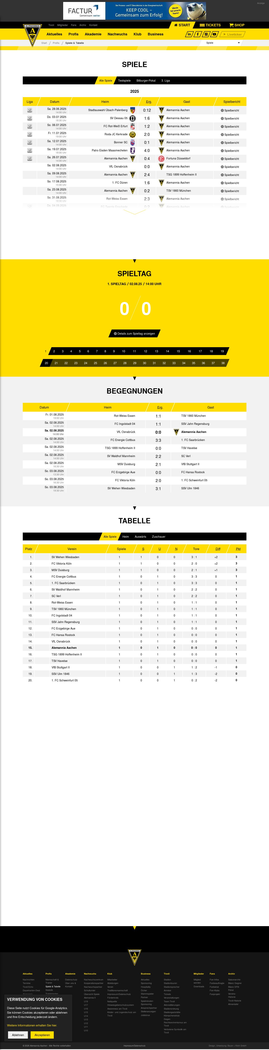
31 (154, 364)
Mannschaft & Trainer (52, 982)
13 (156, 352)
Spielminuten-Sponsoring (147, 1003)
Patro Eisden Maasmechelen (110, 151)
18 (211, 352)
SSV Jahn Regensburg (195, 425)
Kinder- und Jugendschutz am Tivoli (121, 1014)
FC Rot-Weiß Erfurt (116, 127)
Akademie (93, 34)
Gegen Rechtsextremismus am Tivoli (175, 1023)
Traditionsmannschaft (117, 991)
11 (134, 352)
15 (178, 352)
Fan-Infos (214, 980)
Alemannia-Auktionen (28, 996)
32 (164, 364)
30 (144, 364)
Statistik (49, 990)
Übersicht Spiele (91, 994)
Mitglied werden (197, 982)
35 (193, 364)
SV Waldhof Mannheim (121, 457)
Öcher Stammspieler (147, 993)
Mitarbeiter (112, 980)
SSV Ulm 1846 (190, 489)
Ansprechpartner (149, 1008)
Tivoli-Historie (234, 1001)
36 (203, 364)
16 (189, 352)
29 (134, 364)
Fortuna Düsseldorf (178, 159)
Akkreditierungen (172, 1005)
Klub (137, 34)
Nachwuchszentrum (93, 980)
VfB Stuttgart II (190, 465)
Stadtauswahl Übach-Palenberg (108, 111)
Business (155, 34)
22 (65, 364)
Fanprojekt (215, 994)
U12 (86, 1023)
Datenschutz (71, 980)
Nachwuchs (117, 34)
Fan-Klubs (215, 991)
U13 (86, 1020)
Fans (73, 25)
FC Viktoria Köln (125, 481)
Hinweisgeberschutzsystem (120, 1005)
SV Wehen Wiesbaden (121, 489)
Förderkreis (113, 998)
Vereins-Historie (232, 996)
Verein (110, 987)
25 (95, 364)
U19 (86, 1002)
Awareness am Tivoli (117, 1009)
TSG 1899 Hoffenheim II (181, 175)
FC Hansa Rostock (193, 473)
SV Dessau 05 (119, 119)
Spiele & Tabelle (53, 987)
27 (115, 364)
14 (167, 352)
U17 (86, 1005)
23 (75, 364)
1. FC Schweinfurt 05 (194, 481)
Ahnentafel (233, 1005)
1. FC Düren (120, 183)
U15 (86, 1013)
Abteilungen (112, 984)
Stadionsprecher (172, 987)
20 (46, 364)
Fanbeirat (214, 987)
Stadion (167, 980)
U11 (86, 1027)
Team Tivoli (169, 1002)
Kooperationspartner (93, 984)
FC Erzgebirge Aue (123, 473)
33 (173, 364)
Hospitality (146, 987)
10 (123, 352)
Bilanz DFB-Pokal (234, 989)
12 (145, 352)
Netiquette (112, 1002)
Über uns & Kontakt (70, 985)
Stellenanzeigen (148, 1012)
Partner (144, 998)
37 (213, 364)
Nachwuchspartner (93, 987)
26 (105, 364)
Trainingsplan (52, 994)
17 (200, 352)
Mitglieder (62, 25)
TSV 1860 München (178, 191)
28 (124, 364)
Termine (26, 984)
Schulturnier (89, 991)
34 (183, 364)
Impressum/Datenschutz (119, 994)
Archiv (82, 25)
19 (222, 352)
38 (222, 364)
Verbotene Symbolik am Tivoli (175, 1031)
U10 (86, 1031)
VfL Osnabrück (118, 167)
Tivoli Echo (28, 987)
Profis (73, 34)
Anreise (167, 991)
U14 (86, 1016)
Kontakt (93, 25)
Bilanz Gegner (235, 984)
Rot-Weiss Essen (124, 417)
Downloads (199, 987)
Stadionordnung (171, 1009)
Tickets (167, 994)
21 (56, 364)
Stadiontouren (170, 984)
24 (85, 364)
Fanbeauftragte (217, 984)
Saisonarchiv (234, 980)
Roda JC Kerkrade (116, 135)
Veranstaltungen (171, 998)
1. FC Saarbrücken (193, 441)
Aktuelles (54, 34)
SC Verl (186, 457)
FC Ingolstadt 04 (125, 425)
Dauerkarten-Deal (31, 991)
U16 (86, 1009)
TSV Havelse (189, 449)
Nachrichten (28, 980)
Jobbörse (145, 1015)
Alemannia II (90, 998)
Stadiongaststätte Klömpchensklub (172, 1014)
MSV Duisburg (126, 465)
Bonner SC (121, 143)
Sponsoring (146, 984)
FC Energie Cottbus (123, 441)
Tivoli (51, 25)
